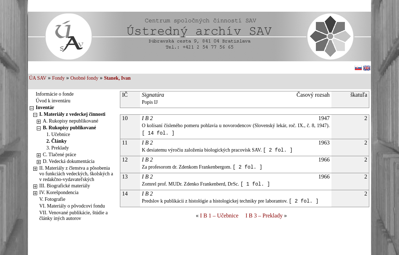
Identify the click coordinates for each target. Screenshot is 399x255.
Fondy (58, 78)
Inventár (45, 107)
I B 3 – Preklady (264, 215)
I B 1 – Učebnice (219, 215)
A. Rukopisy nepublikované (70, 121)
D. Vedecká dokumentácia (68, 161)
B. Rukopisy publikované (69, 127)
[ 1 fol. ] (255, 184)
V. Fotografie (52, 199)
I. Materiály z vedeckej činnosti (72, 114)
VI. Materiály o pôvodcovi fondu (72, 206)
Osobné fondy (84, 78)
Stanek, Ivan (117, 78)
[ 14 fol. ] (158, 133)
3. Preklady (57, 148)
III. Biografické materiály (64, 185)
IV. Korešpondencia (59, 192)
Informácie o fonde (55, 94)
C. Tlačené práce (59, 154)
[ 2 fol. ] (278, 150)
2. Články (56, 141)
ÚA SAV (37, 78)
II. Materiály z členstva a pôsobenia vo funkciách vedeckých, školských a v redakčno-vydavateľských (76, 173)
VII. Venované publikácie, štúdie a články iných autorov (73, 215)
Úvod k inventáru (53, 100)
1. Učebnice (58, 134)
